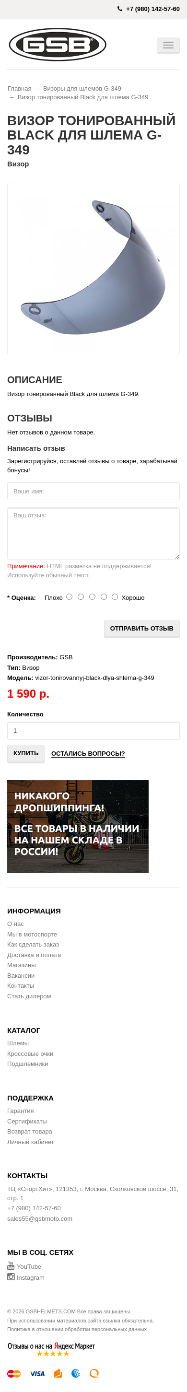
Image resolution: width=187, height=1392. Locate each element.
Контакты (20, 985)
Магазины (21, 965)
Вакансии (21, 975)
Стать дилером (29, 996)
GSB (65, 657)
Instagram (26, 1277)
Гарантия (20, 1110)
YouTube (24, 1266)
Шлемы (18, 1043)
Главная (19, 88)
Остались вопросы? (88, 753)
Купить (25, 753)
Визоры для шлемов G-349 (82, 88)
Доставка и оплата (34, 955)
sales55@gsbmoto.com (39, 1218)
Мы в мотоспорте (32, 934)
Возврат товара (29, 1131)
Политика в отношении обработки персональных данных (77, 1329)
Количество (25, 714)
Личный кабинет (30, 1142)
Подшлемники (27, 1063)
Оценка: (24, 597)
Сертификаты (27, 1121)
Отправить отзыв (142, 628)
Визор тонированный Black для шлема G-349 (83, 97)
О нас (15, 923)
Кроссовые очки (30, 1053)
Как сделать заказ (33, 944)
